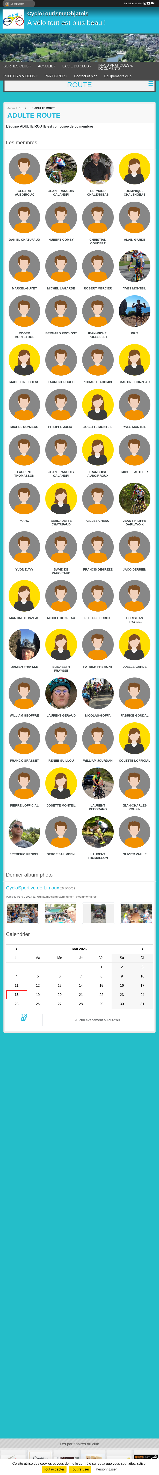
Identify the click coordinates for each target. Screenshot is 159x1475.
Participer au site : (139, 3)
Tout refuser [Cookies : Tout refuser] (80, 1469)
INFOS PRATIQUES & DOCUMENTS (115, 67)
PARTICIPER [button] (54, 76)
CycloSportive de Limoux (32, 887)
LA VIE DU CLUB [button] (75, 66)
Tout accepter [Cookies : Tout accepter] (54, 1469)
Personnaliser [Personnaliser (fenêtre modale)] (106, 1469)
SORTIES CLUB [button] (16, 66)
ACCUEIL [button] (45, 66)
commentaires (87, 896)
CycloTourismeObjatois (57, 14)
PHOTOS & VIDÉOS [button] (19, 76)
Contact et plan (85, 76)
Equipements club (118, 76)
